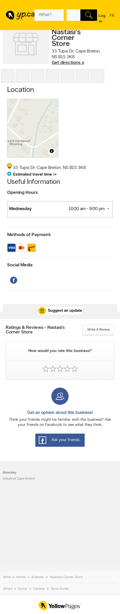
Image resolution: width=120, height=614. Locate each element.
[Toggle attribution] (51, 151)
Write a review (98, 329)
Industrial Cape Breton (19, 478)
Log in (101, 19)
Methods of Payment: (29, 235)
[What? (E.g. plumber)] (49, 15)
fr (112, 19)
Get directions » (68, 63)
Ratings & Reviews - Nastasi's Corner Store (35, 330)
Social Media (19, 265)
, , (76, 57)
